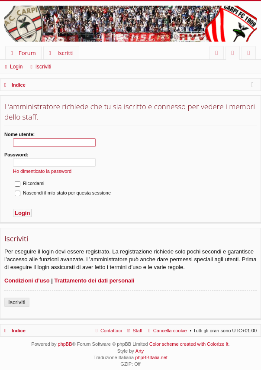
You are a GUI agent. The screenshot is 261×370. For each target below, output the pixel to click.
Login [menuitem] (234, 54)
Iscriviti (43, 67)
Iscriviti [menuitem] (250, 54)
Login (16, 67)
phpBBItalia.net (151, 357)
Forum (27, 53)
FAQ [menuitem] (219, 54)
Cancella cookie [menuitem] (170, 330)
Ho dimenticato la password (42, 171)
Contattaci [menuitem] (111, 330)
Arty (139, 351)
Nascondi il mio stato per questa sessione (63, 192)
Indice (19, 330)
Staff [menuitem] (137, 330)
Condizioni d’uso (27, 280)
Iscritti (66, 53)
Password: (16, 154)
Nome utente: (19, 134)
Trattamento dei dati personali (95, 280)
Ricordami (30, 183)
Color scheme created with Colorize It (189, 344)
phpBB (65, 344)
